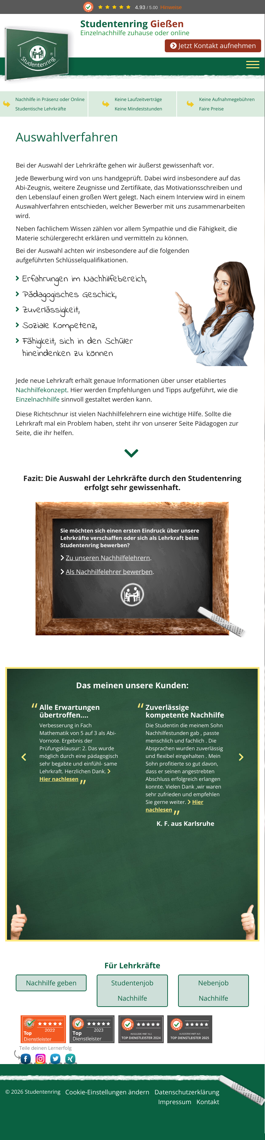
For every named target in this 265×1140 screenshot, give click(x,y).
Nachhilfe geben (51, 989)
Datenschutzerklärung (187, 1099)
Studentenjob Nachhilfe (132, 997)
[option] (79, 751)
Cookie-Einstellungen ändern (107, 1099)
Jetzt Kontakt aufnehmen (213, 45)
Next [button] (241, 764)
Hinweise (171, 7)
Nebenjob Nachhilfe (213, 997)
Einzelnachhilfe (38, 406)
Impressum (174, 1108)
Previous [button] (23, 764)
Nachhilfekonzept (41, 397)
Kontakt (208, 1108)
